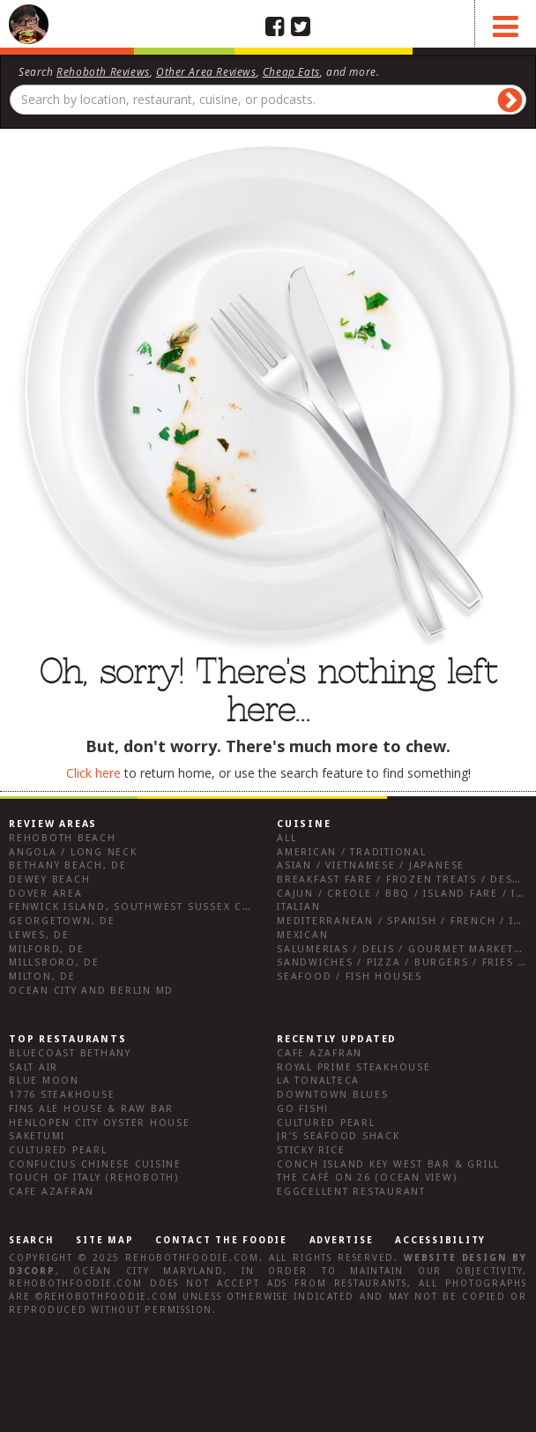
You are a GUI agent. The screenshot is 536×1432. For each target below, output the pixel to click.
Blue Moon (44, 1080)
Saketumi (37, 1136)
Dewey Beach (49, 879)
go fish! (303, 1109)
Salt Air (33, 1067)
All (286, 838)
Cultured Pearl (58, 1150)
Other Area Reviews (206, 71)
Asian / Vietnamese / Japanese (371, 865)
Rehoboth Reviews (103, 71)
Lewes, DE (39, 935)
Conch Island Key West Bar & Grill (388, 1164)
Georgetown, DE (62, 921)
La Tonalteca (318, 1080)
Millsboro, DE (54, 962)
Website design (455, 1258)
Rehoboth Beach (62, 838)
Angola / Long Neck (73, 852)
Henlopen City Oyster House (99, 1123)
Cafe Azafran (51, 1191)
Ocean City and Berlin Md (91, 990)
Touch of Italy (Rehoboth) (94, 1177)
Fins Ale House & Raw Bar (91, 1109)
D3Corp (32, 1271)
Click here (93, 772)
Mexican (302, 935)
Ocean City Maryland (148, 1271)
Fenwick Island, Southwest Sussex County (145, 907)
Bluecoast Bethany (70, 1053)
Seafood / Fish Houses (349, 976)
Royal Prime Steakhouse (354, 1067)
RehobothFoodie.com (192, 1258)
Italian (298, 907)
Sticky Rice (311, 1150)
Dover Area (46, 893)
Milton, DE (42, 976)
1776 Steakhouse (62, 1094)
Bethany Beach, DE (68, 865)
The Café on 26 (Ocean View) (367, 1177)
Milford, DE (46, 949)
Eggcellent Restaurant (351, 1191)
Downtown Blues (333, 1094)
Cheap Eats (291, 71)
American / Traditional (352, 852)
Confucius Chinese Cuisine (95, 1164)
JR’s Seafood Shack (338, 1136)
